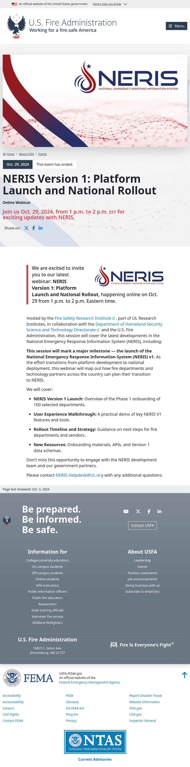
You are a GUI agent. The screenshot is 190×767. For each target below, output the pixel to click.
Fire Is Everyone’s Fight (142, 645)
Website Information (144, 702)
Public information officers (47, 591)
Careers (8, 708)
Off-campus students (47, 573)
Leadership (142, 560)
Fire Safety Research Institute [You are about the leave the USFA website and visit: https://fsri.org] (83, 318)
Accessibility (12, 695)
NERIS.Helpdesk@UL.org (79, 475)
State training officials (47, 610)
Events (43, 154)
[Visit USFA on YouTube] (126, 511)
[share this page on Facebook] (33, 228)
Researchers (47, 604)
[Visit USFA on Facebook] (149, 511)
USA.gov (135, 714)
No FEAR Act (75, 708)
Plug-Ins (72, 714)
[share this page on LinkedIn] (41, 228)
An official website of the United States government (66, 4)
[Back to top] (184, 676)
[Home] (63, 25)
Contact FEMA (13, 720)
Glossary (72, 702)
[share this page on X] (26, 228)
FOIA (69, 695)
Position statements (142, 573)
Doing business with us (142, 585)
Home (8, 154)
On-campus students (47, 566)
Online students (47, 579)
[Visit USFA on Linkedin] (159, 511)
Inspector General (142, 720)
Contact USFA (142, 525)
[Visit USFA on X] (138, 511)
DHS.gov (135, 708)
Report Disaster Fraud (145, 695)
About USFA (26, 154)
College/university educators (47, 560)
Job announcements (143, 579)
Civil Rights (11, 714)
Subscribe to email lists (142, 591)
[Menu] (176, 26)
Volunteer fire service (47, 616)
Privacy (71, 720)
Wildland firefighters (47, 622)
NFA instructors (47, 585)
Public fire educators (47, 598)
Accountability (13, 702)
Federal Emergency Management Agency (89, 682)
